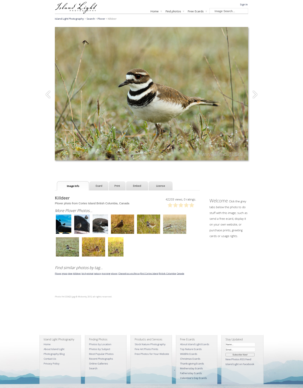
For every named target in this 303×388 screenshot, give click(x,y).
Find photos (173, 11)
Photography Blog (54, 354)
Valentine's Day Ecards (193, 378)
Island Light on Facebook (240, 364)
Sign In (244, 4)
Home (154, 11)
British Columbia (167, 273)
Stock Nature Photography (150, 344)
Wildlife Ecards (188, 354)
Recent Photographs (101, 358)
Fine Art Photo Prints (146, 349)
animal (89, 273)
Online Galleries (98, 363)
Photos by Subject (99, 349)
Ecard (99, 186)
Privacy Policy (52, 363)
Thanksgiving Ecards (192, 363)
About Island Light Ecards (194, 344)
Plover (101, 18)
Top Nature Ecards (191, 349)
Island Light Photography (69, 18)
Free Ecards (196, 11)
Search (93, 368)
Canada (180, 273)
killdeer (77, 273)
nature (97, 273)
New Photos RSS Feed (238, 359)
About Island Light (54, 349)
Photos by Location (100, 344)
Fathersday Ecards (191, 373)
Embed (137, 186)
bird (84, 273)
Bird (142, 273)
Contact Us (50, 358)
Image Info (73, 186)
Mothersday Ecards (191, 368)
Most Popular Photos (101, 354)
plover (114, 273)
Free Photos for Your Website (152, 354)
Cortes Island (151, 273)
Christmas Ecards (190, 358)
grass (64, 273)
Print (117, 186)
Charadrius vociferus (129, 273)
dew (70, 273)
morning (105, 273)
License (160, 186)
